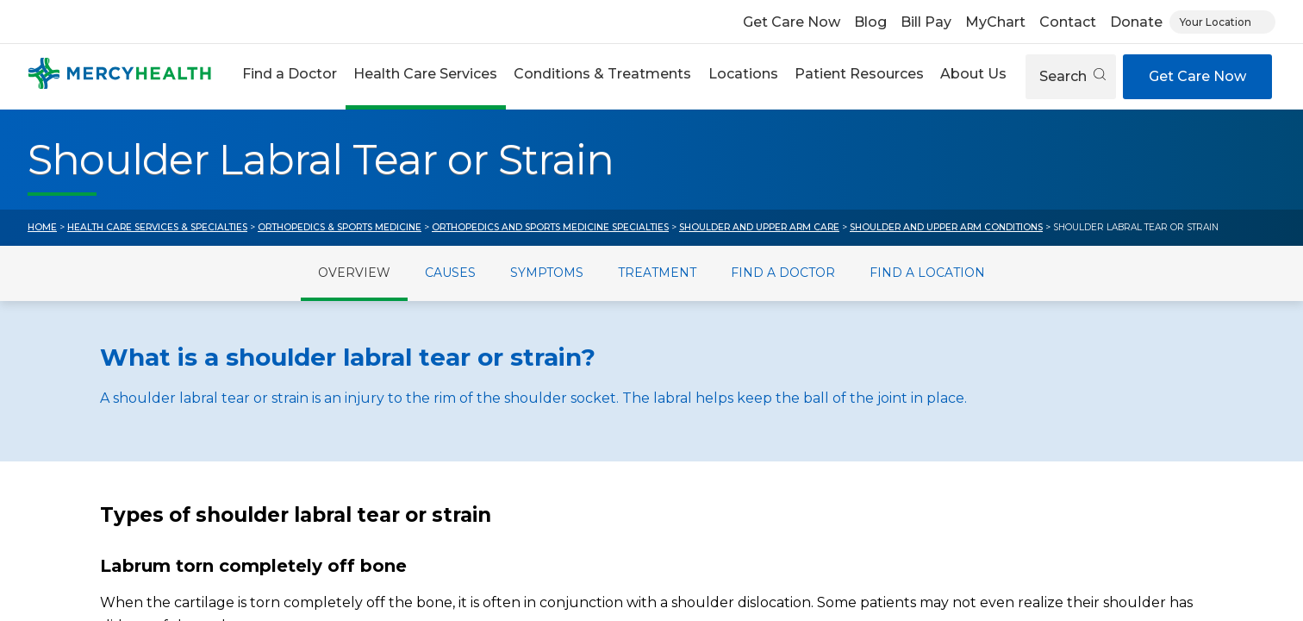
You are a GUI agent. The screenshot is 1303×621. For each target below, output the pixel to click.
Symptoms (546, 272)
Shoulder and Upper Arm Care (759, 227)
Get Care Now (791, 22)
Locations (743, 74)
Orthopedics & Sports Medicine (339, 227)
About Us (973, 74)
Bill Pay (926, 22)
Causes (450, 272)
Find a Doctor (289, 74)
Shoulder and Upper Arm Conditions (946, 227)
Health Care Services (425, 74)
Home (42, 227)
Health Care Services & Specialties (157, 227)
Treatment (657, 272)
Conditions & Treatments (602, 74)
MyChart (995, 22)
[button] (289, 76)
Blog (870, 22)
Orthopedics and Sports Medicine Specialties (550, 227)
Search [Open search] (1072, 76)
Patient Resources (859, 74)
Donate (1136, 22)
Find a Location (927, 272)
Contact (1067, 22)
